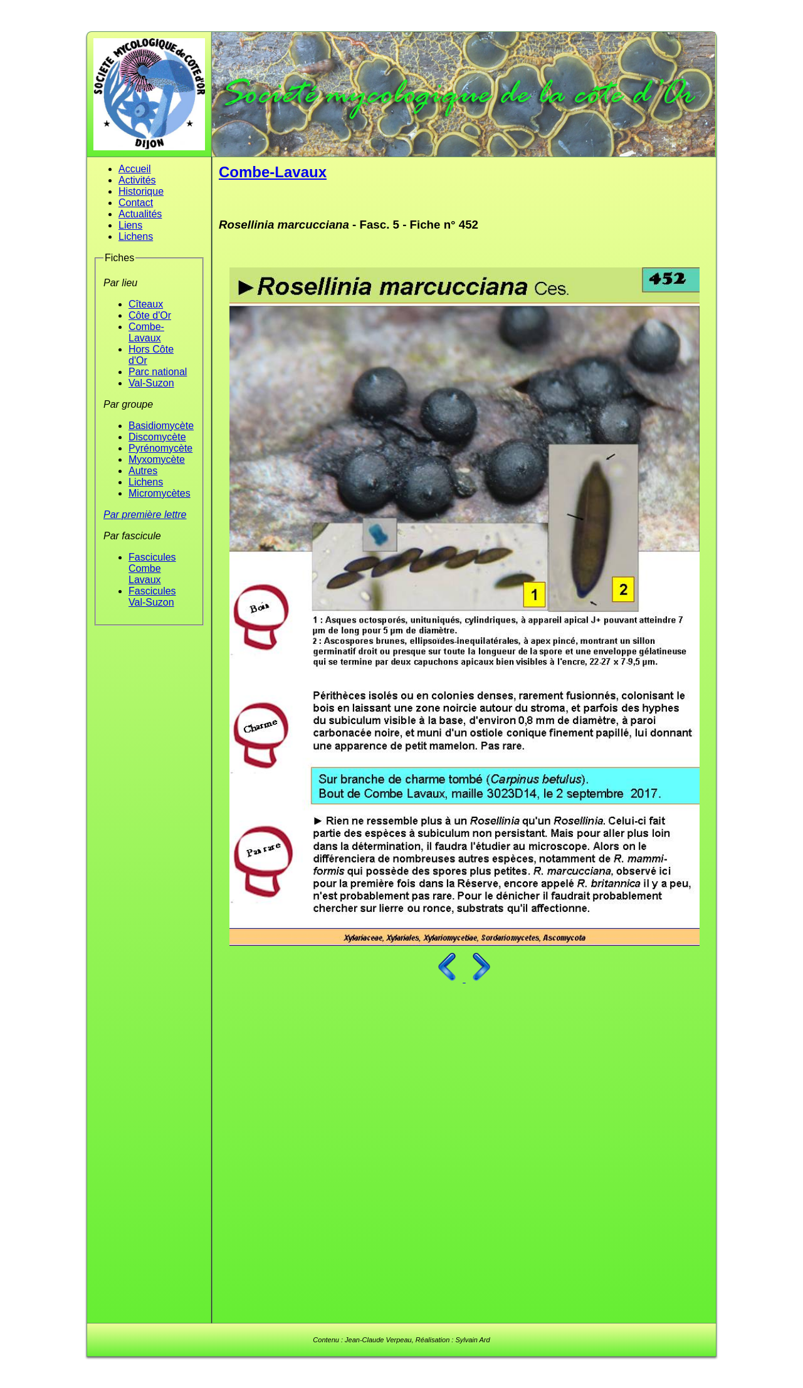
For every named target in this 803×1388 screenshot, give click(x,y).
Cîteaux (146, 304)
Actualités (140, 214)
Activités (137, 180)
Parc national (158, 371)
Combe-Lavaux (146, 332)
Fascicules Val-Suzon (152, 597)
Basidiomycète (161, 425)
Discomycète (157, 437)
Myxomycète (157, 459)
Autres (143, 470)
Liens (130, 225)
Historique (141, 191)
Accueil (134, 168)
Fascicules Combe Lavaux (152, 568)
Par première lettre (145, 514)
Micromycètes (160, 493)
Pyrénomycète (160, 448)
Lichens (135, 236)
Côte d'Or (150, 315)
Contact (135, 202)
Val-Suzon (151, 383)
